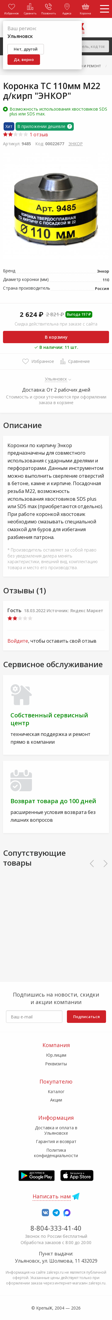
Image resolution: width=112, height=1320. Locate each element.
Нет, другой (26, 49)
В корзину (56, 337)
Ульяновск (56, 379)
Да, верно (24, 59)
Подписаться (86, 1016)
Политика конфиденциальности (56, 1152)
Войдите (17, 641)
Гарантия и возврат (56, 1141)
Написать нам (52, 1196)
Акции (56, 1100)
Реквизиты (56, 1064)
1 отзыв (25, 134)
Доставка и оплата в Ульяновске (56, 1130)
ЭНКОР (75, 143)
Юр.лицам (56, 1055)
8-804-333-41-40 (56, 1227)
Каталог (56, 1091)
